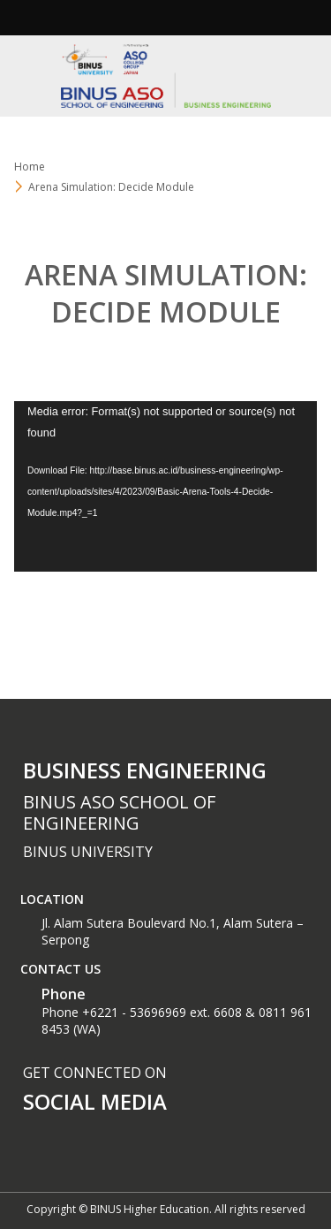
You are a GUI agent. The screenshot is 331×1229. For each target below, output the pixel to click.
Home (29, 166)
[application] (165, 486)
